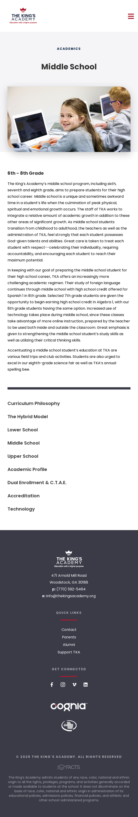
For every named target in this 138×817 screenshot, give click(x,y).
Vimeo (74, 684)
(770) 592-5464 (71, 589)
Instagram (63, 684)
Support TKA (69, 652)
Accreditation (24, 496)
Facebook (51, 684)
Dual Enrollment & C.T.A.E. (37, 483)
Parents (69, 637)
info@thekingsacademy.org (71, 596)
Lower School (23, 430)
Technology (21, 509)
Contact (69, 629)
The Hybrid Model (28, 417)
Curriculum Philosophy (34, 403)
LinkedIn (86, 684)
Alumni (69, 644)
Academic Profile (27, 469)
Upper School (23, 456)
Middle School (24, 443)
